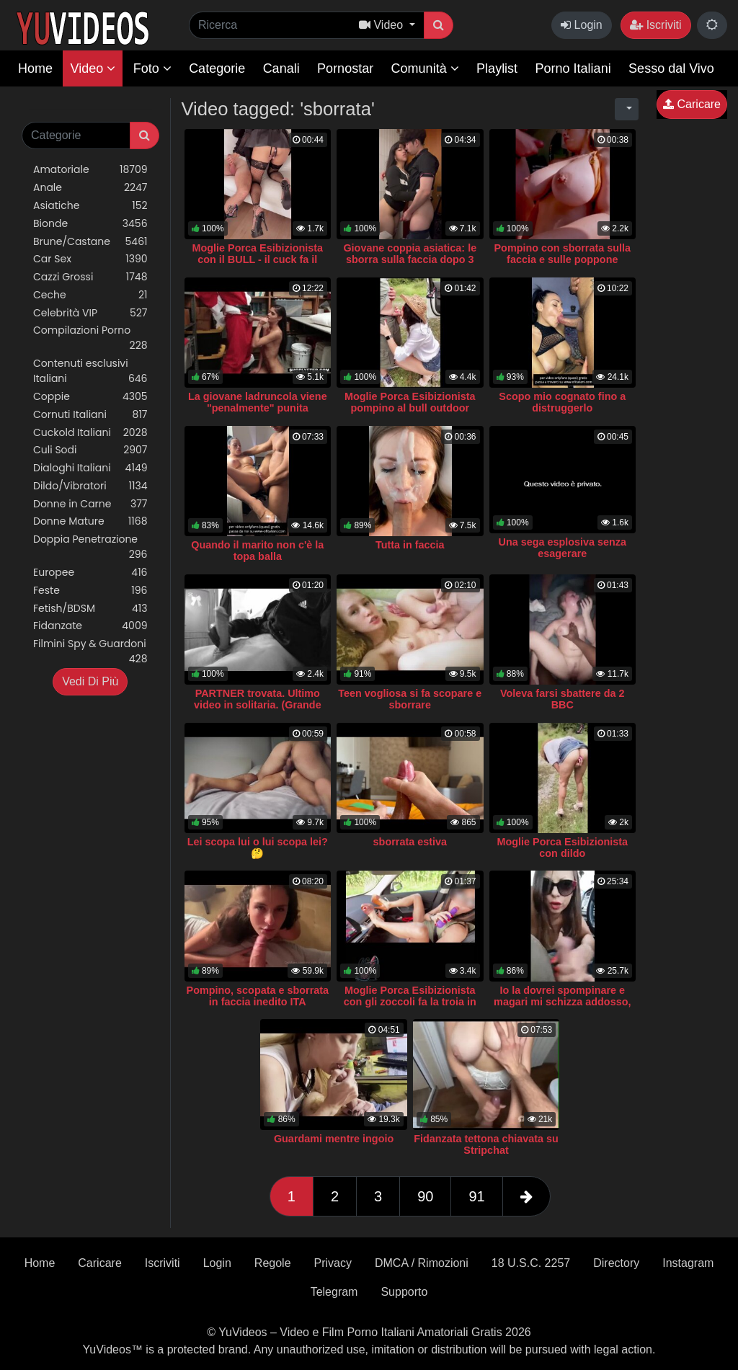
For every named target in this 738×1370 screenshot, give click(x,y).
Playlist (496, 68)
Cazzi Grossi (90, 277)
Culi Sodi (90, 450)
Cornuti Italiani (90, 414)
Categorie (217, 68)
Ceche (90, 295)
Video (92, 68)
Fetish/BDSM (90, 608)
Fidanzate (90, 625)
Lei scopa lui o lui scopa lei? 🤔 (257, 847)
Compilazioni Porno (90, 338)
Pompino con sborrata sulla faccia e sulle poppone (562, 253)
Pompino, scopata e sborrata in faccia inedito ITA (258, 996)
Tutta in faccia (410, 545)
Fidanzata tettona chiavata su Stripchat (486, 1144)
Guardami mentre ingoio (334, 1138)
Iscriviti (655, 25)
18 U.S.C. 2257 (531, 1263)
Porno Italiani (573, 68)
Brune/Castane (90, 241)
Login (582, 25)
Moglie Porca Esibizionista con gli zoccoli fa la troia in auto (410, 1001)
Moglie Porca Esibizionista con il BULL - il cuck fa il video (258, 259)
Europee (90, 572)
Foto (152, 68)
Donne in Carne (90, 504)
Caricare (692, 104)
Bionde (90, 223)
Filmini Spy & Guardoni (90, 651)
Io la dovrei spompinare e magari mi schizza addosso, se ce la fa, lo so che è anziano (562, 1007)
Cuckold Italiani (90, 432)
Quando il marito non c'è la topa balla (257, 550)
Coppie (90, 396)
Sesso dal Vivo (671, 68)
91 (476, 1196)
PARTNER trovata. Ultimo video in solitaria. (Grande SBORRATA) (257, 705)
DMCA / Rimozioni (421, 1263)
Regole (272, 1263)
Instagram (687, 1263)
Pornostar (345, 68)
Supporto (404, 1292)
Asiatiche (90, 205)
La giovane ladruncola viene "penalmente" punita (257, 402)
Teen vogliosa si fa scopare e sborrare (409, 699)
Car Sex (90, 259)
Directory (616, 1263)
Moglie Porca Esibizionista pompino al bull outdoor (410, 402)
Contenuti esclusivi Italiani (90, 371)
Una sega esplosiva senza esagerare (562, 547)
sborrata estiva (410, 842)
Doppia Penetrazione (90, 547)
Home (35, 68)
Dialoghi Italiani (90, 468)
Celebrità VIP (90, 313)
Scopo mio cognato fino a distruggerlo (562, 402)
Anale (90, 187)
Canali (281, 68)
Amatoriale (90, 169)
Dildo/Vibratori (90, 486)
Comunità (425, 68)
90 (425, 1196)
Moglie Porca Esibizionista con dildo (562, 847)
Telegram (334, 1292)
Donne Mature (90, 521)
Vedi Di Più (90, 681)
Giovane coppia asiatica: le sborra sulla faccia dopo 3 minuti (409, 259)
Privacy (333, 1263)
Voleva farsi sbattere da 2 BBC (562, 699)
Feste (90, 590)
